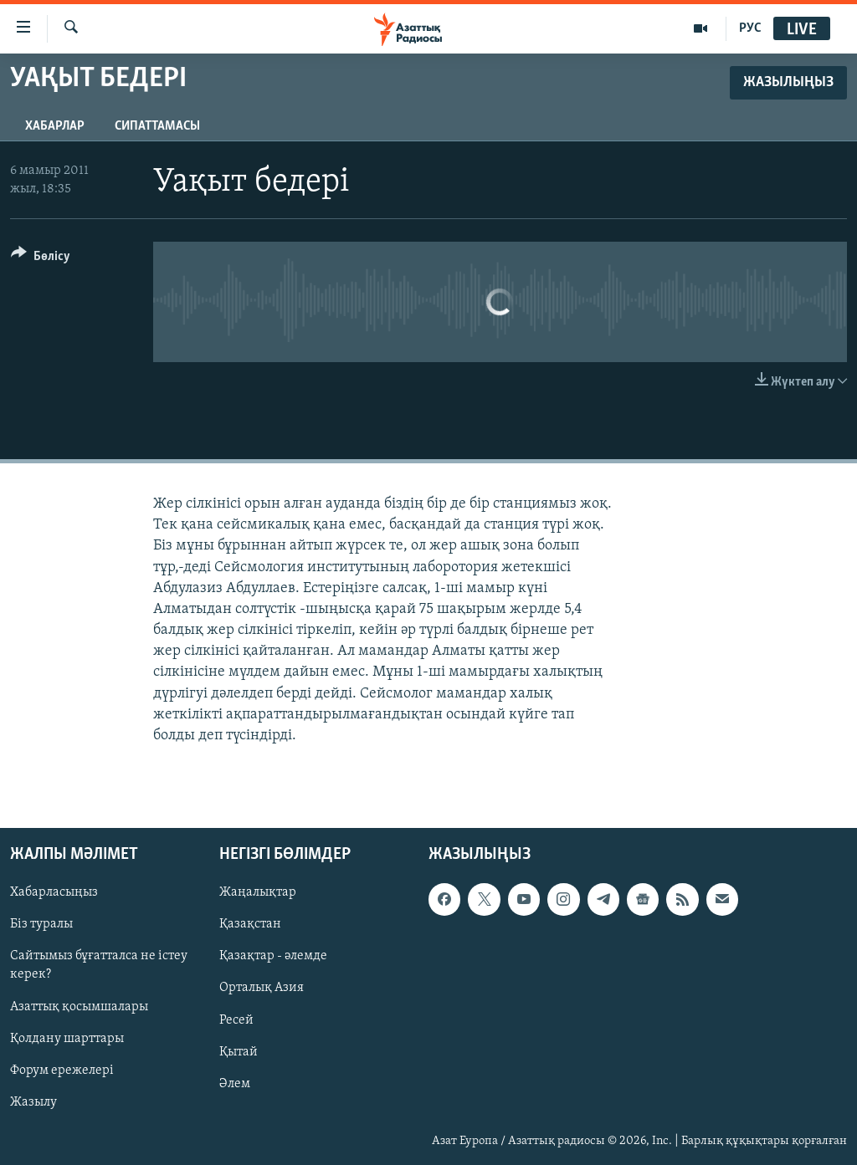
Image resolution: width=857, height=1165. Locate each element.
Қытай (238, 1052)
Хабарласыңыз (54, 893)
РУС (750, 28)
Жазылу (33, 1102)
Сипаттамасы (157, 126)
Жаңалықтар (257, 893)
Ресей (236, 1020)
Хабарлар (55, 126)
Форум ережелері (62, 1070)
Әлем (234, 1084)
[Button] (40, 259)
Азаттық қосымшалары (79, 1007)
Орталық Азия (261, 988)
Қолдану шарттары (67, 1038)
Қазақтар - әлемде (273, 956)
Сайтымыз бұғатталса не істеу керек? (98, 966)
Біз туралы (41, 925)
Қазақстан (250, 925)
